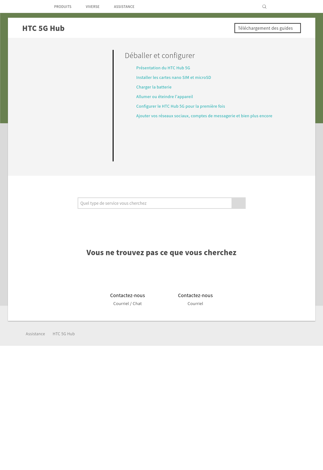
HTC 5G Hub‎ (68, 333)
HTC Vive (161, 380)
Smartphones (127, 380)
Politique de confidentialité (260, 399)
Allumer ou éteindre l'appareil (167, 96)
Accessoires (125, 399)
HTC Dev (161, 386)
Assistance (37, 333)
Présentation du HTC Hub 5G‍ (166, 67)
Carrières (244, 412)
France (41, 391)
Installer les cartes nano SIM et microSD (176, 77)
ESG (240, 380)
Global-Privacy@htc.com (272, 458)
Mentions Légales (279, 446)
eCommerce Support (203, 386)
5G (117, 386)
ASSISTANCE (131, 6)
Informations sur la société (260, 386)
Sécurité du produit (253, 393)
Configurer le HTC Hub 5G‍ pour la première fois (185, 106)
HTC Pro (160, 393)
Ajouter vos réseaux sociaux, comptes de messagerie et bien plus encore (210, 115)
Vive (118, 393)
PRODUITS (64, 6)
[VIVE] (288, 6)
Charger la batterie (155, 86)
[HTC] (34, 6)
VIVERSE (97, 6)
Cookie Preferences (253, 406)
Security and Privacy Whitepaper (265, 419)
